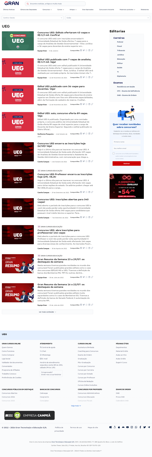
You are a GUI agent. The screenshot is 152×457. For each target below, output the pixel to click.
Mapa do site (93, 427)
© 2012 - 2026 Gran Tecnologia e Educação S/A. (24, 428)
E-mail (43, 359)
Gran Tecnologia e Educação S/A (63, 442)
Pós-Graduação (84, 362)
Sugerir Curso (121, 362)
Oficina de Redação (85, 381)
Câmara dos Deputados (28, 9)
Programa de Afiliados (11, 370)
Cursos (60, 9)
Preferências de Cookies (11, 378)
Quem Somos (7, 347)
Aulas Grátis (121, 359)
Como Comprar (8, 355)
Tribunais (119, 50)
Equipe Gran (42, 51)
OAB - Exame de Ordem (125, 95)
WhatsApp (45, 355)
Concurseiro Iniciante (106, 9)
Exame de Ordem (85, 355)
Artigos (73, 9)
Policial (118, 42)
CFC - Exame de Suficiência (126, 91)
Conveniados (7, 366)
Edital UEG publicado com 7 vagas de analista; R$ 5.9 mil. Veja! (64, 60)
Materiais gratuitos (127, 9)
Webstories (145, 9)
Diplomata (119, 76)
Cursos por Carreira (86, 370)
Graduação (82, 359)
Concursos (47, 9)
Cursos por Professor (86, 378)
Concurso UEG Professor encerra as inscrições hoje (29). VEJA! (65, 175)
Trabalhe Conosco (9, 374)
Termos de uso (76, 427)
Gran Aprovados (87, 9)
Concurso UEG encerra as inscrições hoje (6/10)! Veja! (62, 144)
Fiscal (117, 46)
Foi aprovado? (51, 373)
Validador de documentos (12, 362)
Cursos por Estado (85, 374)
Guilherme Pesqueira (46, 134)
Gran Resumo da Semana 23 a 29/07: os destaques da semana (61, 260)
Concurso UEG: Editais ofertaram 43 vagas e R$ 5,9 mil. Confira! (64, 33)
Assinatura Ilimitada (86, 347)
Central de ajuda (47, 347)
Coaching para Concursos (88, 351)
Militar (118, 63)
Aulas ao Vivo (121, 355)
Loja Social (6, 359)
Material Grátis (122, 351)
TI (116, 71)
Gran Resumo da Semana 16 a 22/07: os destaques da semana (61, 285)
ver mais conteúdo (47, 312)
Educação (119, 59)
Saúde (117, 67)
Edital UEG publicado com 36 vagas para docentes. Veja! (61, 87)
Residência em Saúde (124, 86)
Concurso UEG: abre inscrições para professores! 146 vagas (59, 231)
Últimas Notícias (9, 9)
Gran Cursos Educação (50, 171)
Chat (43, 351)
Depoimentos (121, 347)
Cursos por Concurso (86, 366)
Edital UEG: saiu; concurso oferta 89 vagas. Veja (63, 114)
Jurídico (118, 54)
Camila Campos (43, 162)
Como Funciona (8, 351)
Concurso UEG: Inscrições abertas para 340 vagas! (63, 200)
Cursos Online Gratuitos (87, 385)
